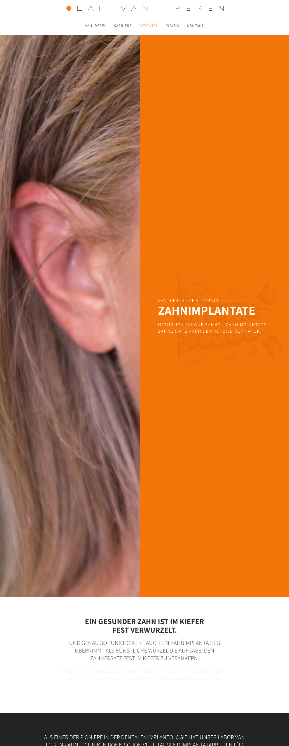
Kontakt (195, 25)
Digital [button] (172, 25)
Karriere (123, 25)
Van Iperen (96, 25)
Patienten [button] (149, 25)
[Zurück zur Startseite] (144, 8)
